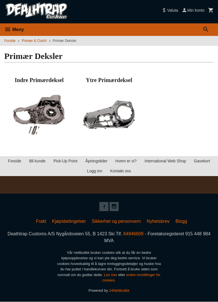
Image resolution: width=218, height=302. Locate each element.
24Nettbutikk (119, 290)
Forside (10, 41)
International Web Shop (165, 161)
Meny (14, 29)
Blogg (181, 221)
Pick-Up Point (65, 161)
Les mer (111, 275)
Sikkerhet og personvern (116, 221)
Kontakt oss (120, 171)
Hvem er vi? (126, 161)
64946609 (133, 233)
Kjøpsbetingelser (69, 221)
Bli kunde (37, 161)
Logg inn (94, 171)
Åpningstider (96, 161)
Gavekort (202, 161)
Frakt (41, 221)
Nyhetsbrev (158, 221)
